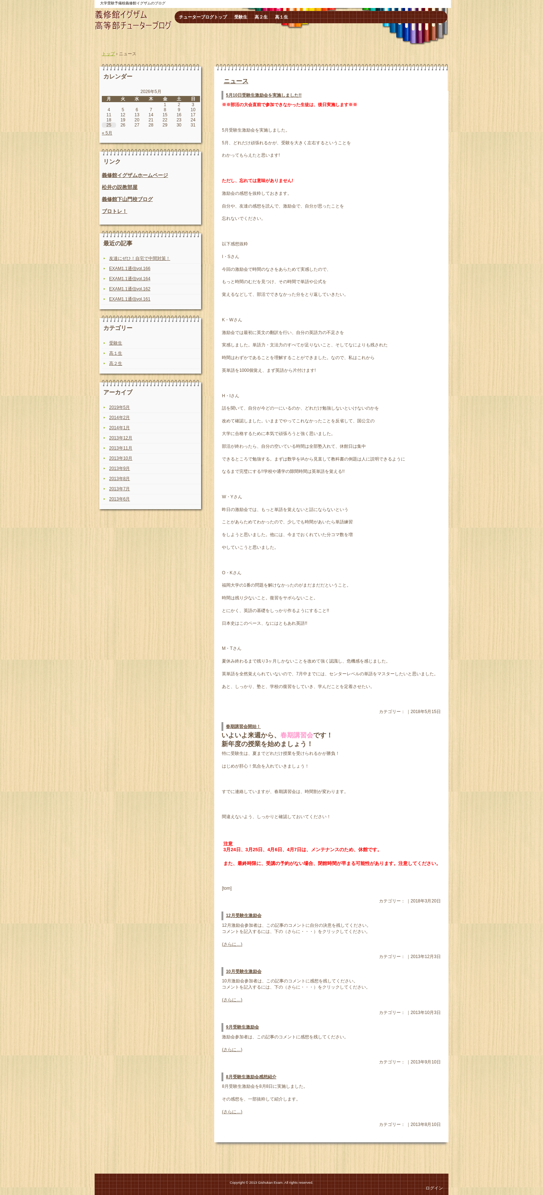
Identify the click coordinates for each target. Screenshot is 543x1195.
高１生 (281, 17)
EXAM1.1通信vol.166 (129, 268)
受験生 (240, 17)
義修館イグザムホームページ (135, 175)
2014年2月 (119, 417)
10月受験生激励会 (243, 971)
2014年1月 (119, 427)
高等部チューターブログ (134, 20)
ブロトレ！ (114, 211)
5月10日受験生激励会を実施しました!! (264, 95)
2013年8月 (119, 478)
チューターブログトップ (203, 17)
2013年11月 (120, 448)
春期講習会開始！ (243, 726)
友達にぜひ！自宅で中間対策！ (139, 258)
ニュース (236, 81)
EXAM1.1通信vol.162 (129, 288)
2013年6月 (119, 499)
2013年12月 (120, 437)
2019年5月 (119, 407)
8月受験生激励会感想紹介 (251, 1076)
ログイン (434, 1188)
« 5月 (107, 133)
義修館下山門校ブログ (127, 199)
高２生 (261, 17)
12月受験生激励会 (243, 915)
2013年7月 (119, 488)
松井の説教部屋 (119, 187)
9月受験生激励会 (242, 1027)
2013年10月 (120, 458)
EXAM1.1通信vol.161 (129, 299)
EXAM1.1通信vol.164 (129, 278)
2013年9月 (119, 468)
